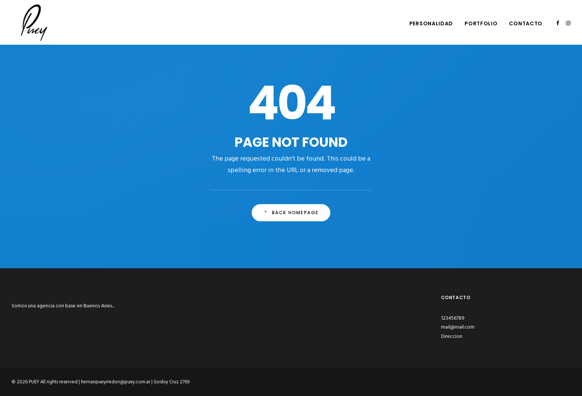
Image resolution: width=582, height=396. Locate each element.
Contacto (525, 23)
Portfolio (481, 23)
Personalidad (431, 23)
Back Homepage (291, 212)
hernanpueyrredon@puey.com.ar (115, 382)
